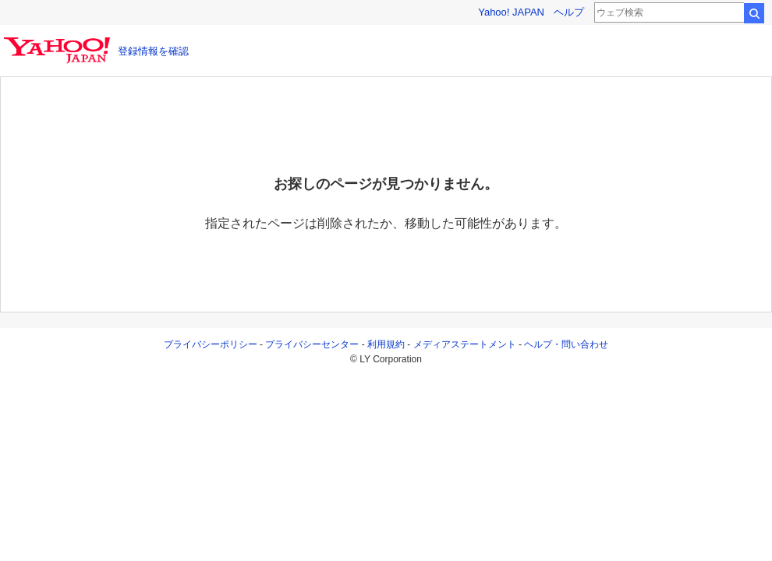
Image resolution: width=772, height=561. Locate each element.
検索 (754, 13)
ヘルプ (569, 12)
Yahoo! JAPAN (511, 12)
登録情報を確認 (153, 51)
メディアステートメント (464, 344)
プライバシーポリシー (210, 344)
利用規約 (386, 344)
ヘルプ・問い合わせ (566, 344)
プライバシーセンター (312, 344)
